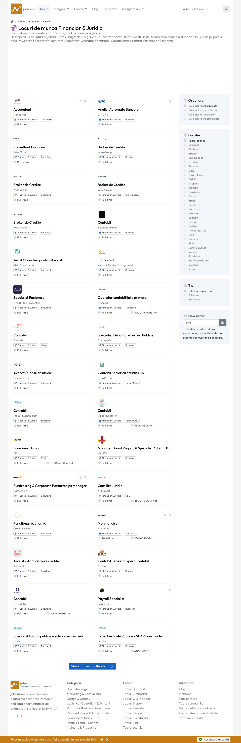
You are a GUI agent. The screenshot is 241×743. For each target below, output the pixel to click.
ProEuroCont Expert (25, 415)
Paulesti (193, 239)
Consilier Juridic (110, 485)
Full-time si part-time (201, 291)
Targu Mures (131, 382)
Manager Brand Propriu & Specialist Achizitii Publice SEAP (134, 448)
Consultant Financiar (29, 147)
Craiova (193, 213)
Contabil (104, 222)
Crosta (102, 566)
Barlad (192, 196)
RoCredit (18, 566)
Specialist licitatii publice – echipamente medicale (50, 636)
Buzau (191, 205)
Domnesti (194, 222)
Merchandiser (108, 523)
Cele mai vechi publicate (202, 105)
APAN (16, 453)
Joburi (43, 9)
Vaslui (44, 345)
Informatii (100, 739)
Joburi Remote (133, 708)
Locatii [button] (79, 9)
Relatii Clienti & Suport (82, 723)
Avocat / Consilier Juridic (32, 373)
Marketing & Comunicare (84, 694)
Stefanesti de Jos (198, 260)
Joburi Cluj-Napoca (137, 699)
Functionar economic (29, 523)
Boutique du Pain (107, 227)
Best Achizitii (21, 378)
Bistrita (192, 179)
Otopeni (193, 183)
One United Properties (26, 302)
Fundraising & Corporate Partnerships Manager (50, 485)
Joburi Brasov (133, 703)
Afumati (193, 187)
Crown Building (22, 528)
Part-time (194, 299)
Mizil (191, 235)
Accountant (22, 109)
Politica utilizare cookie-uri (197, 708)
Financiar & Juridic (26, 119)
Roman (129, 571)
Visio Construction (24, 265)
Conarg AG (104, 340)
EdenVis (18, 340)
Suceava (45, 420)
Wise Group (20, 152)
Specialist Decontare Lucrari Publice (125, 335)
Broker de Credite (111, 147)
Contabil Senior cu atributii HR (121, 373)
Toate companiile (191, 703)
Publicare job (188, 699)
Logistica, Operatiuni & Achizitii (88, 703)
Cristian (193, 217)
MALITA (102, 453)
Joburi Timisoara (135, 694)
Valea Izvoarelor (107, 415)
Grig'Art (102, 641)
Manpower (19, 114)
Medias (192, 226)
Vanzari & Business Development (90, 708)
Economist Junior (26, 448)
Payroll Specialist (111, 598)
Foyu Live (103, 603)
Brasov (129, 157)
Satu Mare (130, 533)
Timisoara (46, 119)
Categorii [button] (59, 9)
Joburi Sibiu (131, 723)
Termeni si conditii (191, 718)
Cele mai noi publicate (201, 114)
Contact (185, 694)
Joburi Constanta (135, 718)
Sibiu (127, 495)
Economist (106, 260)
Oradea (193, 162)
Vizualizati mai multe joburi (92, 666)
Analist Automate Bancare (118, 109)
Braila (44, 458)
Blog (95, 9)
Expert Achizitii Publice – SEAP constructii (130, 636)
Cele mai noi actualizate (202, 110)
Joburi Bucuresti (134, 689)
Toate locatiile (196, 140)
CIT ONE (103, 114)
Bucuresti (130, 119)
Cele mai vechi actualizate (204, 118)
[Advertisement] (120, 67)
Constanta (194, 209)
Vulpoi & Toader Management (115, 265)
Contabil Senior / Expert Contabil (123, 561)
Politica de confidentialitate (198, 713)
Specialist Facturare (28, 297)
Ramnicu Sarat (197, 247)
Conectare (110, 9)
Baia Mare (46, 571)
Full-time (193, 295)
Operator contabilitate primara (122, 297)
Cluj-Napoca (132, 194)
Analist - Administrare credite (36, 561)
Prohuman (104, 528)
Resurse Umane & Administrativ (88, 713)
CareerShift (20, 490)
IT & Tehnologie (77, 689)
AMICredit (104, 490)
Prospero (103, 302)
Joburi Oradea (133, 713)
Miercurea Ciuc (197, 230)
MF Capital (19, 603)
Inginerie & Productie (81, 727)
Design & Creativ (78, 699)
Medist (17, 641)
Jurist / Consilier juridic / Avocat (37, 260)
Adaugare (133, 9)
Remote (45, 157)
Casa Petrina (105, 378)
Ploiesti (192, 243)
